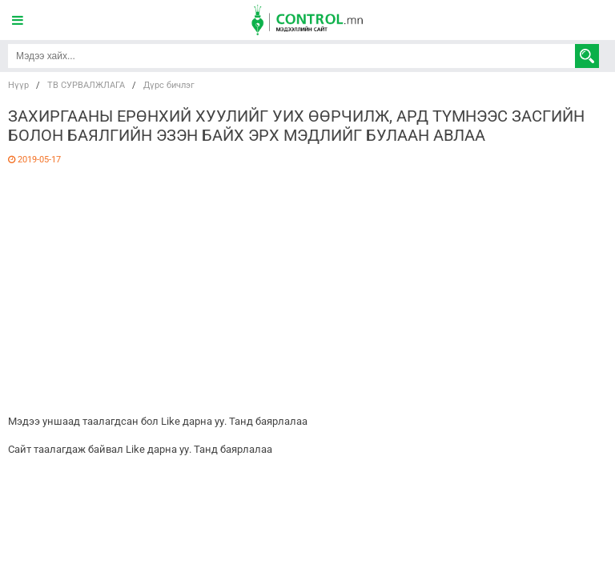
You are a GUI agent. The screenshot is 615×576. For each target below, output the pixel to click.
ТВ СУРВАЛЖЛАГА (86, 85)
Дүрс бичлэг (169, 85)
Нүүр (18, 85)
